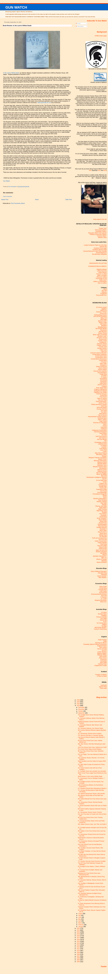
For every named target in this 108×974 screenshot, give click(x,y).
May (79, 919)
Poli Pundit (103, 491)
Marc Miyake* (103, 577)
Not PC (104, 479)
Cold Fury (104, 351)
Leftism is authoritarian (100, 281)
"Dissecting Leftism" (101, 230)
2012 (78, 947)
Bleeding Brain (102, 327)
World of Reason (102, 562)
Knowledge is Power (101, 442)
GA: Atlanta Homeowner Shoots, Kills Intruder (91, 793)
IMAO (105, 424)
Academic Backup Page (99, 249)
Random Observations (100, 498)
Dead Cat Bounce (101, 366)
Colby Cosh (103, 350)
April (79, 921)
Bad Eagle (103, 319)
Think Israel (103, 688)
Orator (105, 482)
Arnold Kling (103, 588)
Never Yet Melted (102, 474)
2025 (78, 702)
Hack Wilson (103, 413)
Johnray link (103, 246)
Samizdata (103, 661)
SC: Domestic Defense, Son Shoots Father (90, 728)
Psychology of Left (101, 278)
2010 (78, 950)
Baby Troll (104, 318)
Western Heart (102, 237)
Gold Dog (104, 406)
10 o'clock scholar (101, 307)
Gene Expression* (101, 401)
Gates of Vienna (102, 398)
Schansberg (103, 516)
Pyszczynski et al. (101, 295)
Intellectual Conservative (99, 430)
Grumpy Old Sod (102, 409)
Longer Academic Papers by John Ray (95, 245)
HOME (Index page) (101, 36)
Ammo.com (103, 313)
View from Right (102, 545)
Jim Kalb (104, 435)
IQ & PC (104, 650)
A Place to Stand (102, 676)
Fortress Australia (101, 617)
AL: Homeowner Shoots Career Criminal (90, 812)
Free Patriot (103, 397)
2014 (78, 943)
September (81, 713)
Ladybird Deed (102, 444)
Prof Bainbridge (102, 492)
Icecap (105, 425)
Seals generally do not (44, 102)
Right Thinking (102, 509)
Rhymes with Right (101, 506)
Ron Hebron (103, 513)
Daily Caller (103, 363)
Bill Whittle (103, 553)
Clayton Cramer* (102, 345)
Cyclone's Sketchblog (100, 629)
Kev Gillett (104, 618)
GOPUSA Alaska (102, 407)
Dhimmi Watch (102, 369)
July (79, 915)
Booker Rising (102, 333)
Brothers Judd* (102, 336)
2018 (78, 935)
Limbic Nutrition (102, 652)
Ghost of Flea (103, 403)
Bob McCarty (103, 331)
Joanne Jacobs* (102, 576)
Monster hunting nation (100, 466)
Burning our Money (101, 642)
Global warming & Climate (99, 404)
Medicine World (102, 462)
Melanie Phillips (102, 655)
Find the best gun (101, 394)
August (80, 913)
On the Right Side (101, 480)
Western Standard (101, 551)
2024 (78, 703)
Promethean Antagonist (100, 494)
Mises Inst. (103, 601)
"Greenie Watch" (102, 236)
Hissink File (103, 620)
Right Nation (103, 507)
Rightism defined (102, 269)
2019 (78, 934)
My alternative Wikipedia (99, 254)
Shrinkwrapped (102, 524)
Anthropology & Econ (100, 315)
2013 (78, 945)
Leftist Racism (102, 272)
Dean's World (103, 368)
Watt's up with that (101, 550)
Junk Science (103, 438)
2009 (78, 952)
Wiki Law (104, 557)
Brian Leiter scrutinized (100, 334)
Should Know (103, 523)
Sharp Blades (103, 520)
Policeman (103, 659)
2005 (78, 960)
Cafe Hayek (103, 591)
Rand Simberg (102, 500)
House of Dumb (102, 649)
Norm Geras (103, 647)
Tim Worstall (103, 536)
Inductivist (104, 427)
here (90, 170)
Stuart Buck (103, 533)
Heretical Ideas (102, 418)
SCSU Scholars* (102, 518)
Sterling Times (102, 664)
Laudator (104, 447)
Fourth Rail (103, 395)
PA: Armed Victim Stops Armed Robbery (90, 749)
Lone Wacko (103, 448)
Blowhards (103, 330)
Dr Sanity (104, 377)
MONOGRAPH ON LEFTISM (98, 263)
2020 (78, 932)
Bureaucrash (103, 339)
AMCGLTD (103, 310)
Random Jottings (102, 501)
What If (104, 554)
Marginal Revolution (101, 600)
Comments (80, 26)
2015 (78, 941)
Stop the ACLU (102, 532)
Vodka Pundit (103, 548)
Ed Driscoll (103, 380)
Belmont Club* (102, 321)
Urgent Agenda (102, 542)
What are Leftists (102, 277)
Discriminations (102, 372)
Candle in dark (102, 340)
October (80, 711)
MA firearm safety (101, 454)
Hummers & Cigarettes (100, 422)
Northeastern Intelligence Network (97, 477)
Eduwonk (104, 574)
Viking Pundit (103, 547)
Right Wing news (102, 510)
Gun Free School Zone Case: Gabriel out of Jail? (92, 747)
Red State (104, 503)
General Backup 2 (101, 252)
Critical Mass (103, 360)
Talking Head (103, 535)
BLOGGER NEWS (101, 328)
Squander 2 (103, 529)
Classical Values (102, 343)
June (80, 917)
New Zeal (104, 476)
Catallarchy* (103, 342)
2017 (78, 937)
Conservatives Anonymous (99, 359)
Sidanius (104, 292)
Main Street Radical (101, 453)
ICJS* (105, 621)
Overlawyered (102, 485)
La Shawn (104, 445)
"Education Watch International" (97, 233)
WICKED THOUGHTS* (100, 556)
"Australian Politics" (101, 231)
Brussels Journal (102, 337)
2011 (78, 948)
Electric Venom (102, 384)
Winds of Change (101, 559)
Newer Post (4, 199)
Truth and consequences (99, 538)
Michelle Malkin (102, 463)
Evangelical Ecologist (100, 391)
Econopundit (103, 592)
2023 (78, 705)
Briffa (105, 641)
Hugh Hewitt (103, 421)
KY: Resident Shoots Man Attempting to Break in (92, 788)
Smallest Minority (102, 527)
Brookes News (102, 614)
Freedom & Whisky (101, 674)
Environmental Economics (99, 594)
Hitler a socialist (102, 275)
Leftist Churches (102, 271)
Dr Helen (104, 375)
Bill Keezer (103, 324)
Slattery (104, 624)
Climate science (102, 348)
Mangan (104, 456)
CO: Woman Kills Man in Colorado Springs (90, 735)
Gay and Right (102, 400)
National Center (102, 469)
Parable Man (103, 486)
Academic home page (100, 248)
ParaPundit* (103, 488)
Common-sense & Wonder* (98, 353)
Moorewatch (103, 468)
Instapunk (104, 428)
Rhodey (104, 504)
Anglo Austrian (102, 639)
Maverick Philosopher (100, 460)
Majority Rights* (102, 653)
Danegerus (103, 365)
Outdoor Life (103, 483)
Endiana (104, 386)
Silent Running (102, 526)
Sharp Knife (103, 521)
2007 (78, 956)
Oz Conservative (102, 623)
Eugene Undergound (100, 389)
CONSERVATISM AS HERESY (97, 266)
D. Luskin (104, 598)
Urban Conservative (101, 541)
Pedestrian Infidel (101, 489)
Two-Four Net (103, 539)
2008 (78, 954)
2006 (78, 958)
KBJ (105, 441)
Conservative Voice (101, 357)
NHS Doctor (103, 656)
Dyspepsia (103, 381)
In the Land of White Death (11, 73)
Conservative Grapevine (99, 354)
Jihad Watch (103, 433)
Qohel (105, 497)
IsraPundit (104, 685)
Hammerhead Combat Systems (97, 416)
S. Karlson (103, 597)
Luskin (105, 451)
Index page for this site (100, 219)
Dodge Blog (103, 374)
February (81, 924)
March (80, 923)
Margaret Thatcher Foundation (98, 457)
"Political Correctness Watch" (98, 234)
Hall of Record (102, 415)
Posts (78, 23)
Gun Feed (104, 410)
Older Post (68, 199)
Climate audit (103, 346)
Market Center (102, 459)
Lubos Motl (103, 450)
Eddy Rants (103, 383)
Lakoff (105, 289)
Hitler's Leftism (102, 419)
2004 (78, 961)
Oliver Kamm (103, 658)
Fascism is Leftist (101, 274)
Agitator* (104, 309)
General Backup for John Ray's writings (95, 251)
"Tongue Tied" (102, 228)
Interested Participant (100, 431)
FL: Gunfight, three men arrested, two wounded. (92, 771)
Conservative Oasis (101, 356)
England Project (102, 645)
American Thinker (101, 312)
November (81, 709)
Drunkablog (103, 378)
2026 (78, 700)
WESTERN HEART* (101, 627)
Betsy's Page (103, 322)
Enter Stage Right (101, 387)
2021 (78, 930)
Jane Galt (104, 595)
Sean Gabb (103, 662)
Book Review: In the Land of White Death (90, 776)
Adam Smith (103, 586)
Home (37, 199)
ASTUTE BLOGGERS (100, 316)
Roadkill (104, 512)
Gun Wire (104, 412)
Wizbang (104, 560)
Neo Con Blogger (101, 472)
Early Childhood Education (99, 571)
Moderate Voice (102, 465)
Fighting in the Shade (100, 392)
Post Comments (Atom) (18, 203)
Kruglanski (103, 293)
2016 (78, 939)
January (80, 926)
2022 (78, 928)
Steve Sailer (103, 530)
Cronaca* (104, 362)
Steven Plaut (103, 686)
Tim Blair (104, 626)
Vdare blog (103, 544)
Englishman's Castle (101, 665)
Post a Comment (7, 196)
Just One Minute (102, 439)
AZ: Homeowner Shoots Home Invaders (89, 733)
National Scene (102, 471)
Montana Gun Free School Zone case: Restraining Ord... (89, 873)
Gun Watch (6, 181)
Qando (105, 495)
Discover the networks (100, 371)
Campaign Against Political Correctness (95, 644)
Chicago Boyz (102, 589)
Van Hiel (104, 290)
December (81, 707)
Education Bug (102, 573)
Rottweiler (104, 515)
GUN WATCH (16, 7)
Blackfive (104, 325)
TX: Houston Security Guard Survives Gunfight (91, 861)
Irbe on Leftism (102, 283)
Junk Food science (101, 436)
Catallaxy (104, 615)
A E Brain (104, 612)
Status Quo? (103, 280)
